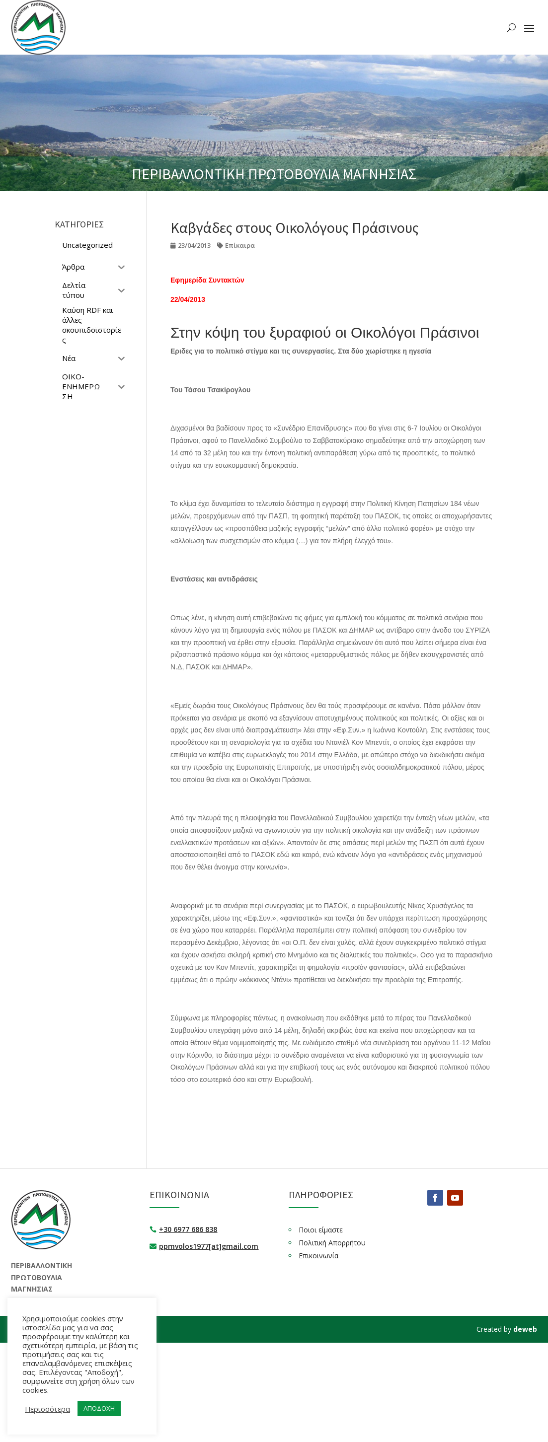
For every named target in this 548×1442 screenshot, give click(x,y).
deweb (525, 1329)
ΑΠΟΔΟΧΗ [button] (99, 1408)
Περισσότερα (47, 1408)
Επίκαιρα (240, 245)
